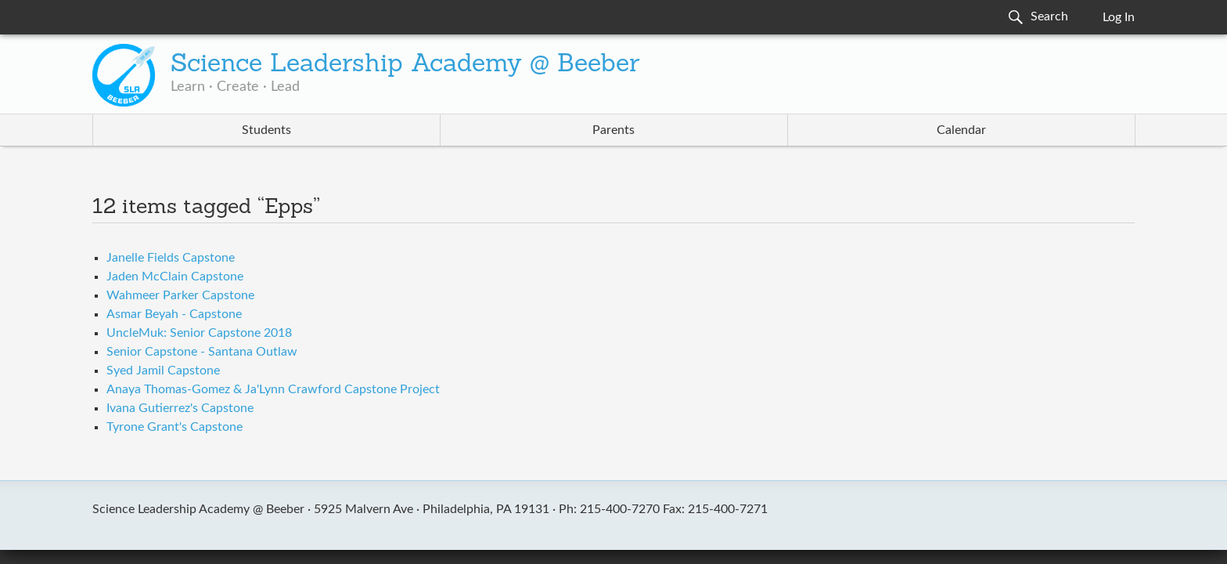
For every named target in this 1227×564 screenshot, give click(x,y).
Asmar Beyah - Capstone (174, 314)
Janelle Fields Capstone (170, 257)
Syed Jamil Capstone (163, 370)
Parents (613, 130)
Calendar (961, 130)
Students (266, 130)
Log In (1119, 17)
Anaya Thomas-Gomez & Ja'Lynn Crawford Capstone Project (273, 389)
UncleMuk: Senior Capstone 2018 (199, 333)
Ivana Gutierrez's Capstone (180, 408)
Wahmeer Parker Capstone (180, 295)
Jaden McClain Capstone (174, 276)
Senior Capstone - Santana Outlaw (201, 351)
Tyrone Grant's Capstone (174, 427)
